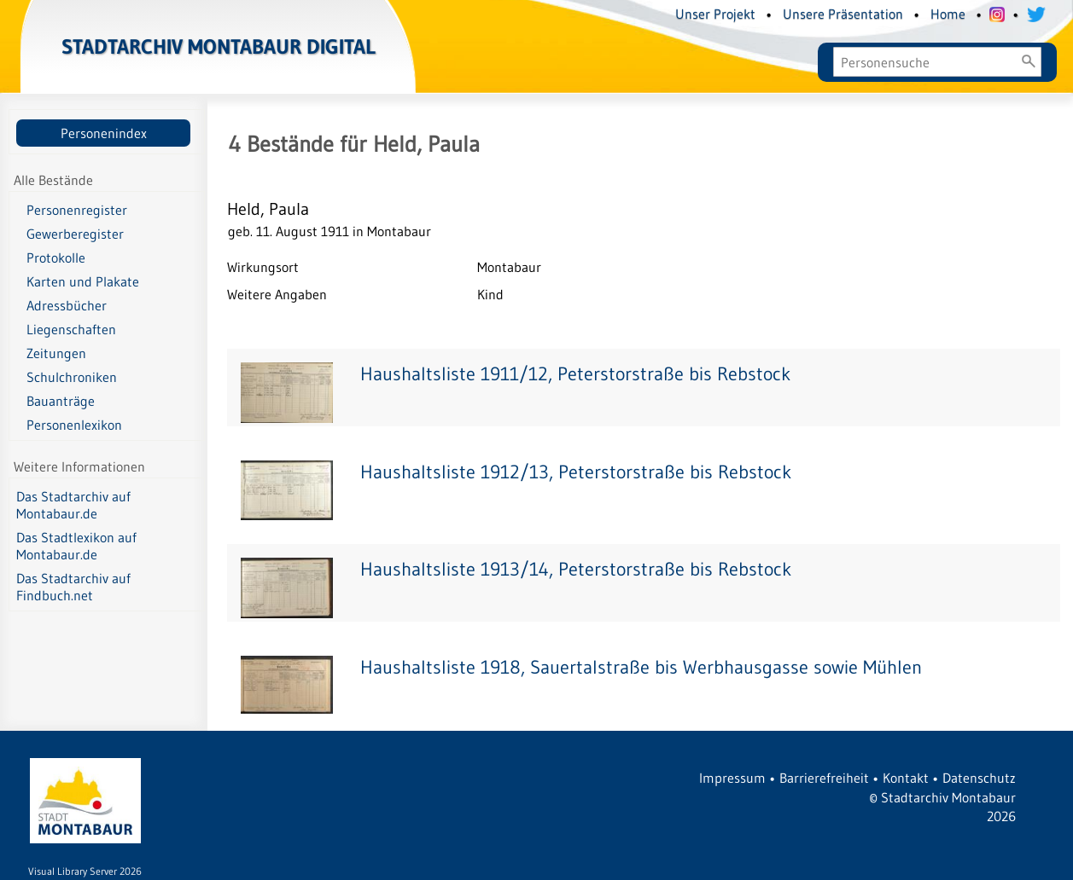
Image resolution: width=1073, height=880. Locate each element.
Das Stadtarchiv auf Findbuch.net (73, 587)
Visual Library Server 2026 (85, 871)
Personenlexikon (74, 424)
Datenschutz (979, 777)
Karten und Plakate (82, 281)
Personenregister (76, 209)
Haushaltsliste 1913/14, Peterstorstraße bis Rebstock (575, 569)
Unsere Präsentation (843, 13)
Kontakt (906, 777)
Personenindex (104, 133)
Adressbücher (66, 305)
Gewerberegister (75, 233)
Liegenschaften (71, 329)
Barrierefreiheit (824, 777)
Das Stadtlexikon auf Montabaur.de (76, 546)
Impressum (732, 777)
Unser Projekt (715, 13)
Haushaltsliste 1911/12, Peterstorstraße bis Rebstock (575, 373)
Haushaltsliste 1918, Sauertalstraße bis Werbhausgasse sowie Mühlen (641, 667)
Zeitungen (56, 353)
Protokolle (55, 257)
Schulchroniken (71, 376)
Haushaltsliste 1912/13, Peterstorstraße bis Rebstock (575, 471)
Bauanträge (60, 400)
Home (947, 13)
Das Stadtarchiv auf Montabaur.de (73, 505)
